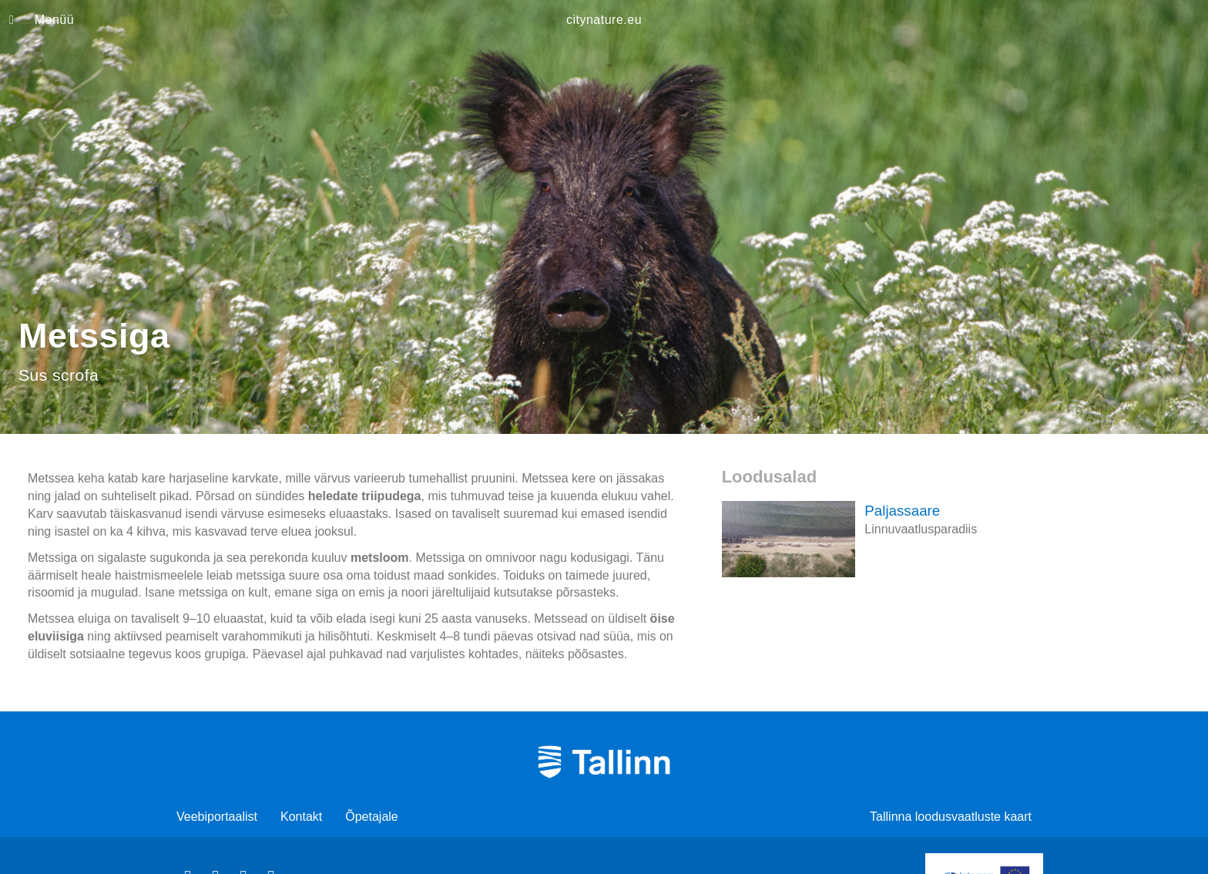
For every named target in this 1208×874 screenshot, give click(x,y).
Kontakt (301, 816)
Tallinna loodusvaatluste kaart (951, 816)
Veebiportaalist (216, 816)
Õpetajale (371, 816)
